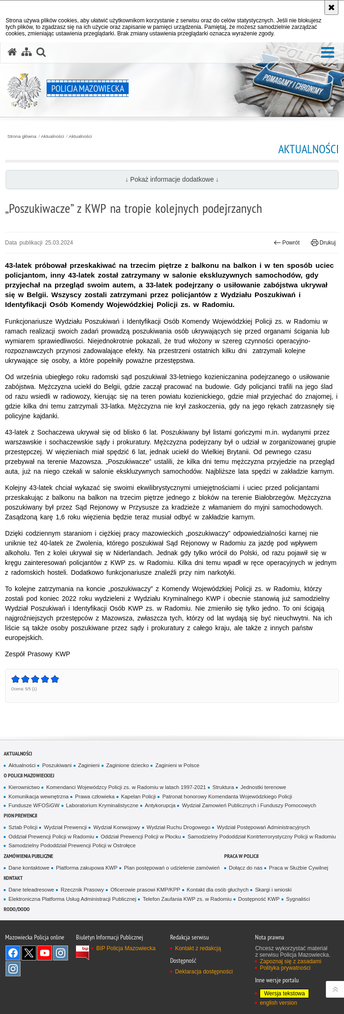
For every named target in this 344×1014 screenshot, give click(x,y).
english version (278, 1003)
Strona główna (21, 136)
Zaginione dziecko (127, 765)
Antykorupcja (160, 805)
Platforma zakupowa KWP (86, 868)
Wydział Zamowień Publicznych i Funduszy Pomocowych (249, 805)
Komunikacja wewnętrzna (38, 796)
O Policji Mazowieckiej (29, 775)
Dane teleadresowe (31, 889)
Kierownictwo (24, 787)
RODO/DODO (17, 908)
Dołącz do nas (245, 868)
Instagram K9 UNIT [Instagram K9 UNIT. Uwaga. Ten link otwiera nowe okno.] (60, 953)
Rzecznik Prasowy (82, 889)
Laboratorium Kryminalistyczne (102, 805)
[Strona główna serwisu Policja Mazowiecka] (12, 52)
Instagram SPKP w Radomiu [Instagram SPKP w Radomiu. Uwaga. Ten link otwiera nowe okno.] (13, 968)
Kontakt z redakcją (198, 948)
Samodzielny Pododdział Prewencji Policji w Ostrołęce (72, 845)
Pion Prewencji (20, 815)
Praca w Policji (241, 855)
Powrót (287, 242)
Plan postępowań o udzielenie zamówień (172, 868)
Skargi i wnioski (273, 889)
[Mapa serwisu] (26, 52)
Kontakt (13, 877)
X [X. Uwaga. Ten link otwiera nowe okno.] (28, 953)
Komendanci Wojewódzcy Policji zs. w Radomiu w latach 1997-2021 (126, 787)
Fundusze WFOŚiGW (33, 805)
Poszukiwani (56, 765)
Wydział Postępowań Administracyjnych (263, 827)
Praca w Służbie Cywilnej (298, 868)
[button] (327, 52)
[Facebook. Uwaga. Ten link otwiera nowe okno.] (13, 953)
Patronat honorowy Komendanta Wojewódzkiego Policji (227, 796)
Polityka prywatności (285, 968)
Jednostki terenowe (263, 787)
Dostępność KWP (259, 899)
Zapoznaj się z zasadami (290, 961)
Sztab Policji (22, 827)
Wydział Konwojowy (116, 827)
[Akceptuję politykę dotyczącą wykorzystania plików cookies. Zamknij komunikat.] (331, 7)
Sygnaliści (298, 899)
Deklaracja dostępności (204, 971)
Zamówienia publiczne (28, 855)
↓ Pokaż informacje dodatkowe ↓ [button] (172, 179)
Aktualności (52, 136)
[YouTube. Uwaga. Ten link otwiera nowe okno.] (44, 953)
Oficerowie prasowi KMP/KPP (145, 889)
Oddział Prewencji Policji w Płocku (141, 836)
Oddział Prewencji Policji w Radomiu (51, 836)
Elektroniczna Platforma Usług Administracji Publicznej (72, 899)
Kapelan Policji (138, 796)
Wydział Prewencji (65, 827)
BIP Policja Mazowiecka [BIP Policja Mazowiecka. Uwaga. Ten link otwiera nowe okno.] (125, 948)
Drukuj (323, 242)
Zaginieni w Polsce (177, 765)
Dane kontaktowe (28, 868)
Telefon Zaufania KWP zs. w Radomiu (187, 899)
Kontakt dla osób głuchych (218, 889)
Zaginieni (89, 765)
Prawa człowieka (95, 796)
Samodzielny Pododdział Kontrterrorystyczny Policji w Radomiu (261, 836)
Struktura (223, 787)
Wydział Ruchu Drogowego (179, 827)
